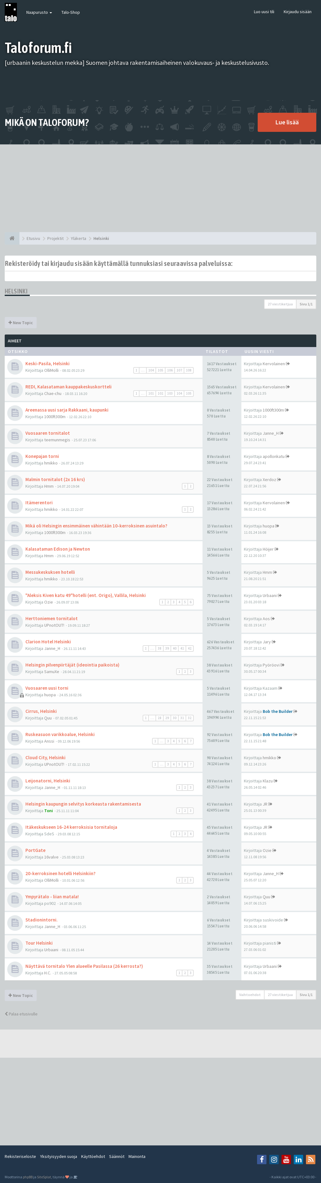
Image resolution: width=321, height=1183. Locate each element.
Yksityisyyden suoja (58, 1156)
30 (174, 718)
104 (151, 370)
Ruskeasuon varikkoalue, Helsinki (60, 734)
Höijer (268, 549)
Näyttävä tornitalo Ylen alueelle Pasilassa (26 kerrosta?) (84, 966)
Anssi (49, 741)
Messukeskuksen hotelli (50, 572)
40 (174, 648)
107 (179, 370)
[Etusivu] (12, 238)
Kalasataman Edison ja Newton (57, 549)
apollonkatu (274, 456)
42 (190, 648)
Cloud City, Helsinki (45, 757)
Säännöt (116, 1156)
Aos (266, 618)
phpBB (28, 1177)
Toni (48, 810)
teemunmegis (57, 440)
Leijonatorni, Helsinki (47, 781)
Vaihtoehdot (250, 994)
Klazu (268, 781)
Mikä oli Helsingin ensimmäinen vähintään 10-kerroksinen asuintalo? (96, 526)
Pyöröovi (271, 665)
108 (189, 370)
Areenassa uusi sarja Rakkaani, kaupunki (66, 410)
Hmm (49, 486)
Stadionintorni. (41, 920)
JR (265, 804)
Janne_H (271, 433)
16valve (51, 857)
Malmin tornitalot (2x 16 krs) (55, 479)
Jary (267, 642)
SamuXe (51, 671)
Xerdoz (269, 479)
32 (190, 718)
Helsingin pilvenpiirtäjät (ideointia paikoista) (72, 665)
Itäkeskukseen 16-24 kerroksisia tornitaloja (71, 827)
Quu (48, 718)
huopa (268, 526)
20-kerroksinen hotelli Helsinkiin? (60, 873)
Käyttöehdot (93, 1156)
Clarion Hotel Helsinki (48, 642)
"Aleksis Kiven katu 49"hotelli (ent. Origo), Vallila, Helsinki (85, 595)
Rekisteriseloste (20, 1156)
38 (159, 648)
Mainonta (137, 1156)
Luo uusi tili (264, 11)
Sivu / (306, 304)
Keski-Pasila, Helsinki (47, 363)
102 (160, 393)
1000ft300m (55, 416)
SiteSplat (44, 1177)
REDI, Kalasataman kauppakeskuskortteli (68, 387)
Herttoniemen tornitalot (51, 618)
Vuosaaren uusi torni (46, 688)
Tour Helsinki (39, 943)
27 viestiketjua (280, 304)
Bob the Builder (277, 711)
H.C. (47, 973)
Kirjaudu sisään (298, 11)
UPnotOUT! (54, 625)
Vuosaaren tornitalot (47, 433)
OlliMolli (51, 370)
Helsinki (16, 291)
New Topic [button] (20, 322)
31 (182, 718)
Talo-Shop (70, 12)
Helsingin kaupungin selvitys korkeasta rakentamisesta (83, 804)
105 (160, 370)
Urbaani (270, 595)
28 (159, 718)
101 (151, 393)
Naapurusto (39, 12)
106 (170, 370)
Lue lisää (287, 122)
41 (182, 648)
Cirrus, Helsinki (41, 711)
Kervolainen (274, 363)
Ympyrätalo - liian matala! (52, 897)
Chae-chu (52, 393)
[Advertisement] (160, 188)
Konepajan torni (42, 456)
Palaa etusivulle (21, 1014)
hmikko (51, 463)
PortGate (35, 850)
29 (167, 718)
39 (167, 648)
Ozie (48, 602)
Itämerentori (39, 503)
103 (170, 393)
